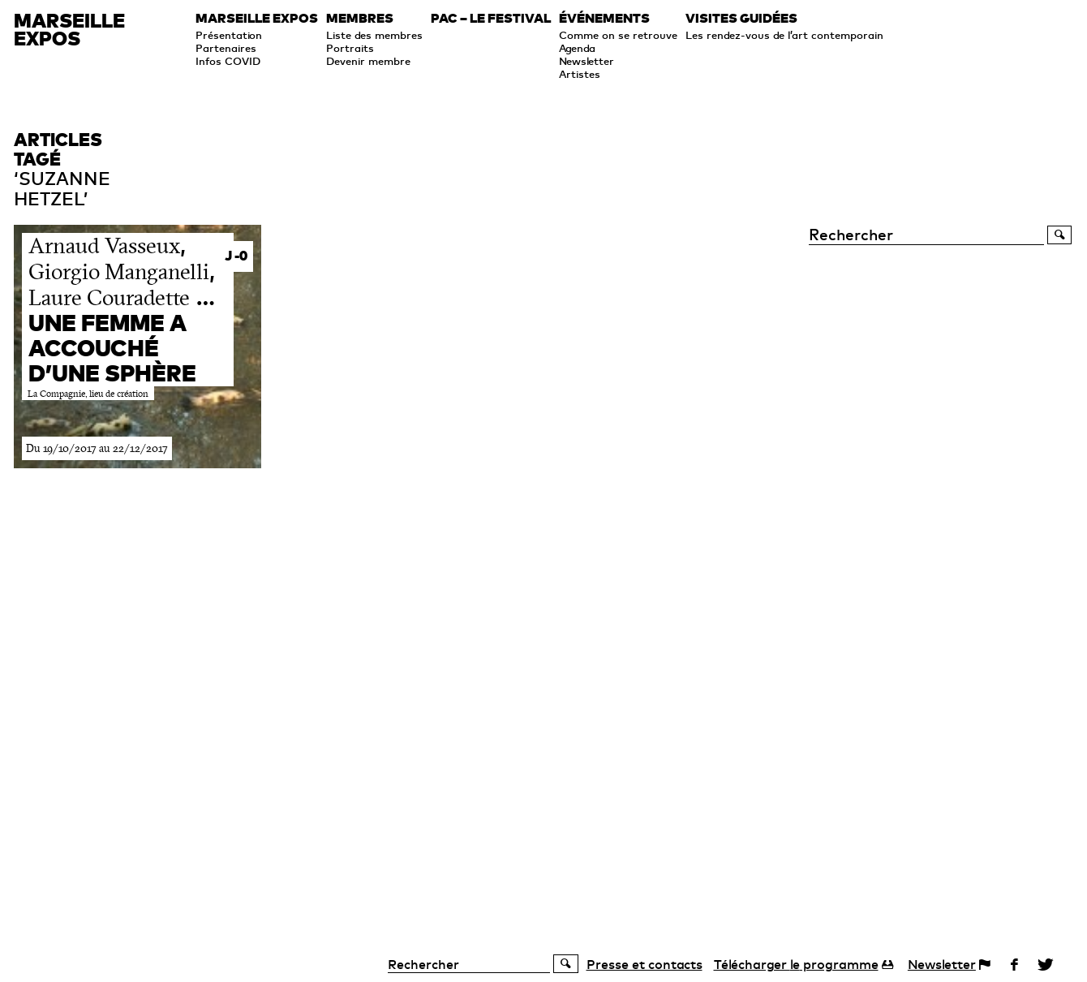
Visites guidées (741, 18)
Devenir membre (368, 61)
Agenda (577, 48)
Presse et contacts (644, 964)
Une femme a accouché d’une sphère (112, 348)
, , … (121, 270)
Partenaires (225, 48)
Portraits (350, 48)
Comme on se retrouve (618, 35)
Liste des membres (374, 35)
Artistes (579, 74)
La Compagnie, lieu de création (88, 393)
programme (796, 964)
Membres (359, 18)
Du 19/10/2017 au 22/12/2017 (97, 448)
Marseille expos (256, 18)
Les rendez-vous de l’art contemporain (784, 35)
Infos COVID (227, 61)
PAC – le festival (491, 18)
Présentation (228, 35)
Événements (604, 18)
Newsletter (586, 61)
